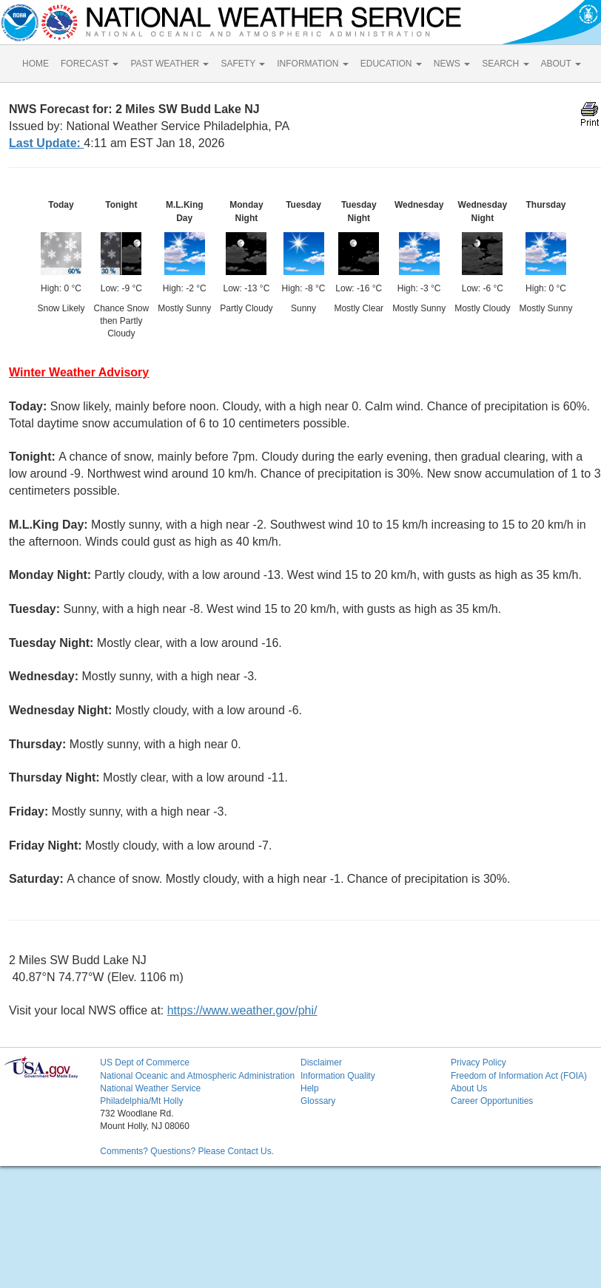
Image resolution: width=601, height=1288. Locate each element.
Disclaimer (321, 1062)
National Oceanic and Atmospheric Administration (197, 1076)
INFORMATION (312, 63)
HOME (35, 63)
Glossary (317, 1101)
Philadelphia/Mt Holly (141, 1101)
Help (309, 1088)
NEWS (452, 63)
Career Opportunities (492, 1101)
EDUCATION (391, 63)
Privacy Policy (478, 1062)
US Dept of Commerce (144, 1062)
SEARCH (505, 63)
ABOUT (561, 63)
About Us (469, 1088)
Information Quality (337, 1076)
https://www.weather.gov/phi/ (242, 1010)
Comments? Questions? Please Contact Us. (187, 1151)
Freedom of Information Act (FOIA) (519, 1076)
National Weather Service (150, 1088)
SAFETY (243, 63)
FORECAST (89, 63)
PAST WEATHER (169, 63)
